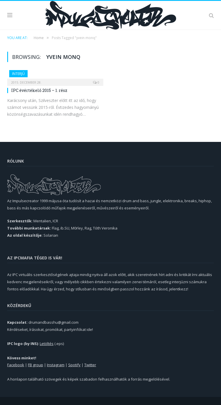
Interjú (18, 73)
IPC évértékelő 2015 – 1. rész (39, 90)
